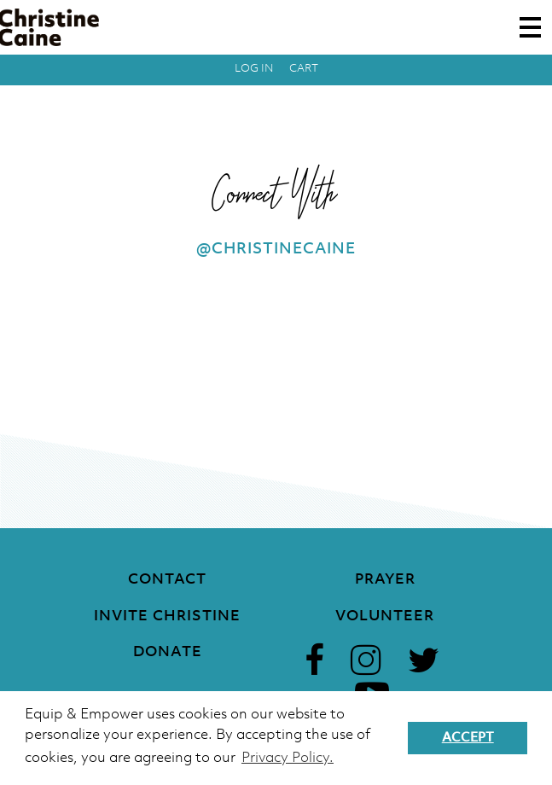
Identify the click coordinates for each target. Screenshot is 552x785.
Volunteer (384, 616)
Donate (167, 652)
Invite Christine (167, 616)
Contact (167, 580)
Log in (254, 68)
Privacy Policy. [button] (287, 758)
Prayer (385, 580)
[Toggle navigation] (530, 27)
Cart (303, 68)
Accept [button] (468, 738)
